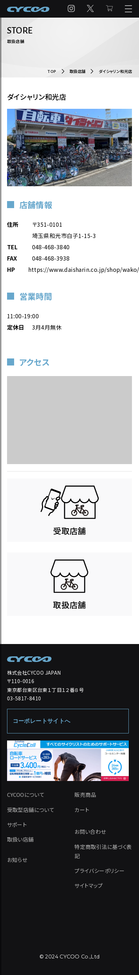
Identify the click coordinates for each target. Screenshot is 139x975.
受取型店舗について (31, 809)
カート (81, 809)
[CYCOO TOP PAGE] (29, 659)
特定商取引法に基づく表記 (103, 851)
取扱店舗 (78, 71)
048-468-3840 (51, 247)
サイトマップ (88, 885)
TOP (51, 71)
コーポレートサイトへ (42, 721)
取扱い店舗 (20, 839)
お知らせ (17, 859)
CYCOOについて (26, 794)
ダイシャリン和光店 (115, 71)
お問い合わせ (90, 831)
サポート (17, 824)
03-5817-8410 (24, 698)
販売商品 (85, 794)
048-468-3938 (51, 258)
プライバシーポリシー (99, 870)
